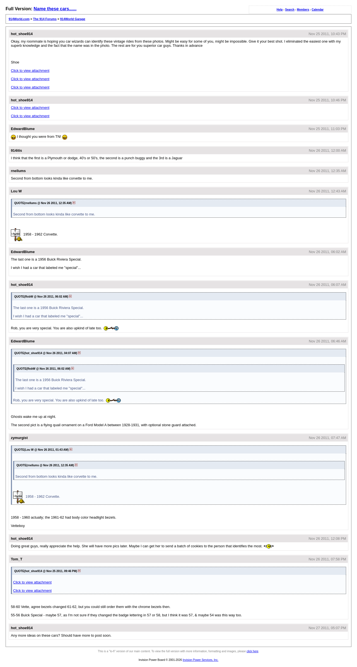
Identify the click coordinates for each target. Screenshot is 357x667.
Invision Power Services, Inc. (200, 659)
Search (289, 9)
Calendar (318, 9)
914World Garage (72, 19)
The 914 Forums (45, 19)
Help (280, 9)
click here (252, 651)
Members (303, 9)
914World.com (19, 19)
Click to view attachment (30, 70)
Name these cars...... (54, 8)
